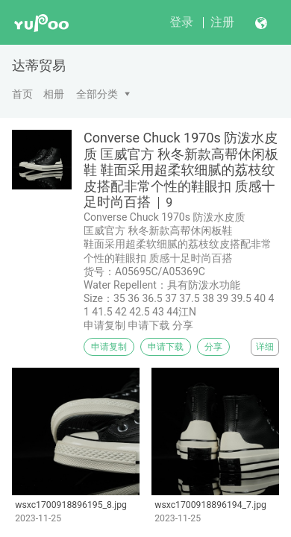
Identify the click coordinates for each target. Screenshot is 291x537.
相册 (53, 94)
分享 (213, 347)
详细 (265, 347)
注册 (222, 22)
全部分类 (97, 94)
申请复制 (109, 347)
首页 (22, 94)
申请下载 (166, 347)
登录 (181, 22)
